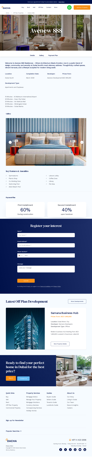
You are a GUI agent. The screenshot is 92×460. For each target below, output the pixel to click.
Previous (10, 142)
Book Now (61, 2)
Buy (23, 7)
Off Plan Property (12, 406)
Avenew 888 (31, 13)
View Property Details (60, 345)
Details (32, 55)
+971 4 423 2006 (79, 440)
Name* (19, 231)
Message (20, 264)
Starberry (12, 450)
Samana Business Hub (64, 314)
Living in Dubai (72, 400)
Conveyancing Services (34, 409)
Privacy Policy (57, 287)
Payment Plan (53, 55)
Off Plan (40, 7)
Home (7, 13)
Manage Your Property (33, 400)
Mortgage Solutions (33, 403)
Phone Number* (22, 251)
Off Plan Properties (18, 13)
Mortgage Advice (31, 397)
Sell (34, 7)
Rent (28, 7)
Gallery (41, 55)
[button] (20, 255)
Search (11, 379)
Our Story (70, 397)
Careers (69, 409)
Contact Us (24, 379)
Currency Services (32, 406)
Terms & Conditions (45, 287)
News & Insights (72, 406)
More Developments (77, 302)
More (55, 7)
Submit (26, 281)
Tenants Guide (52, 403)
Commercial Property (13, 409)
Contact (48, 7)
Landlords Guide (52, 406)
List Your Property (82, 7)
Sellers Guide (51, 400)
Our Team (70, 403)
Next (81, 142)
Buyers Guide (51, 397)
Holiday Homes (31, 411)
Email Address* (22, 241)
